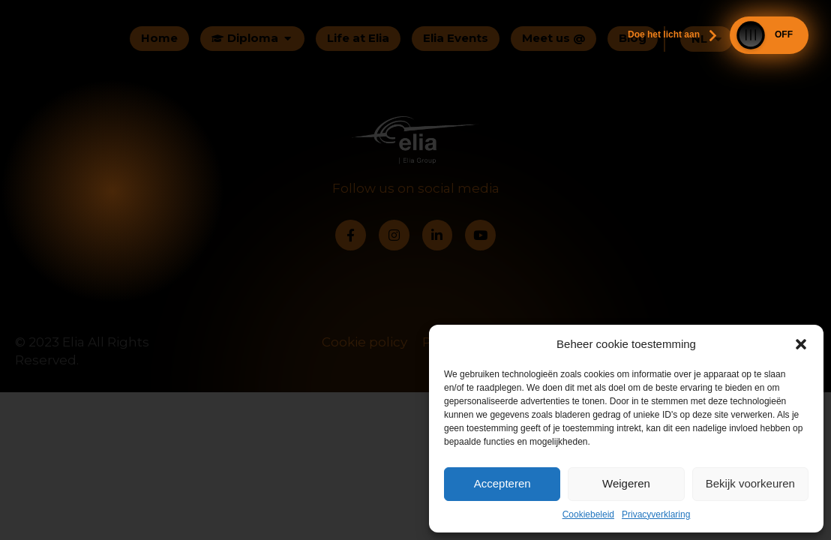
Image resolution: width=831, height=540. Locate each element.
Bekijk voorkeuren (750, 483)
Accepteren (502, 483)
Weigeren (626, 483)
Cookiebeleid (588, 514)
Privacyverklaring (656, 514)
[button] (801, 344)
